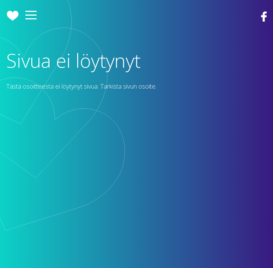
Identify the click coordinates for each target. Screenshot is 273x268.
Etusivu (12, 16)
